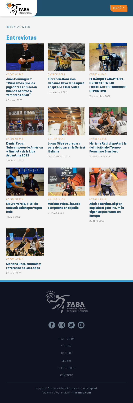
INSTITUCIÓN (67, 339)
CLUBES (66, 361)
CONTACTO (66, 375)
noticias (66, 346)
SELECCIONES (66, 368)
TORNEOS (66, 353)
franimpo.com (81, 392)
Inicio (9, 26)
